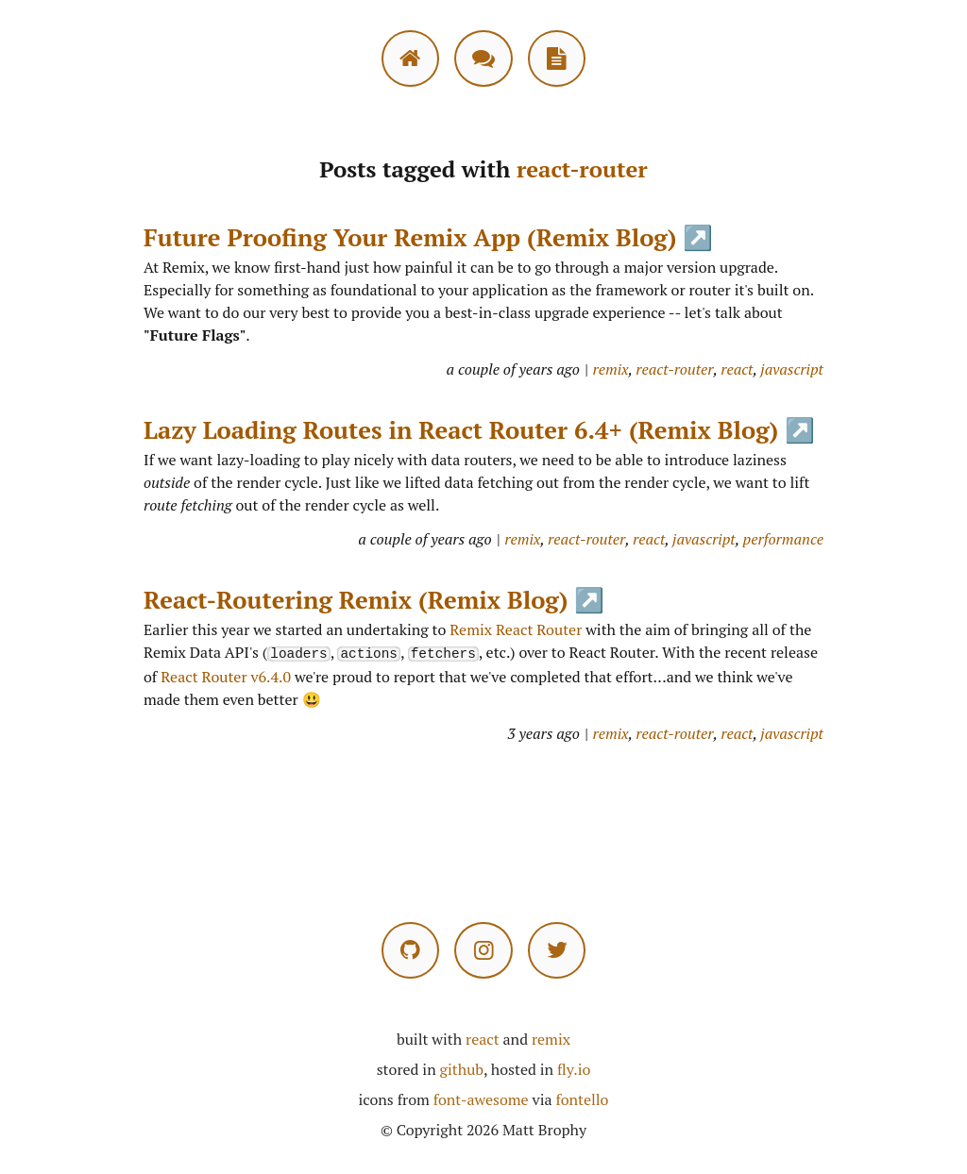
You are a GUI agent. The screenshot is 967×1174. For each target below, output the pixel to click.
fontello (581, 1098)
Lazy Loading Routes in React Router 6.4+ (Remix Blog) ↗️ (479, 429)
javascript (791, 369)
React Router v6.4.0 (226, 675)
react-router (674, 369)
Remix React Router (516, 629)
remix (611, 369)
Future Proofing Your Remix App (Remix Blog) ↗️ (428, 237)
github (462, 1068)
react (737, 369)
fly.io (573, 1068)
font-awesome (481, 1098)
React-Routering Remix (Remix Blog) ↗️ (374, 599)
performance (783, 538)
